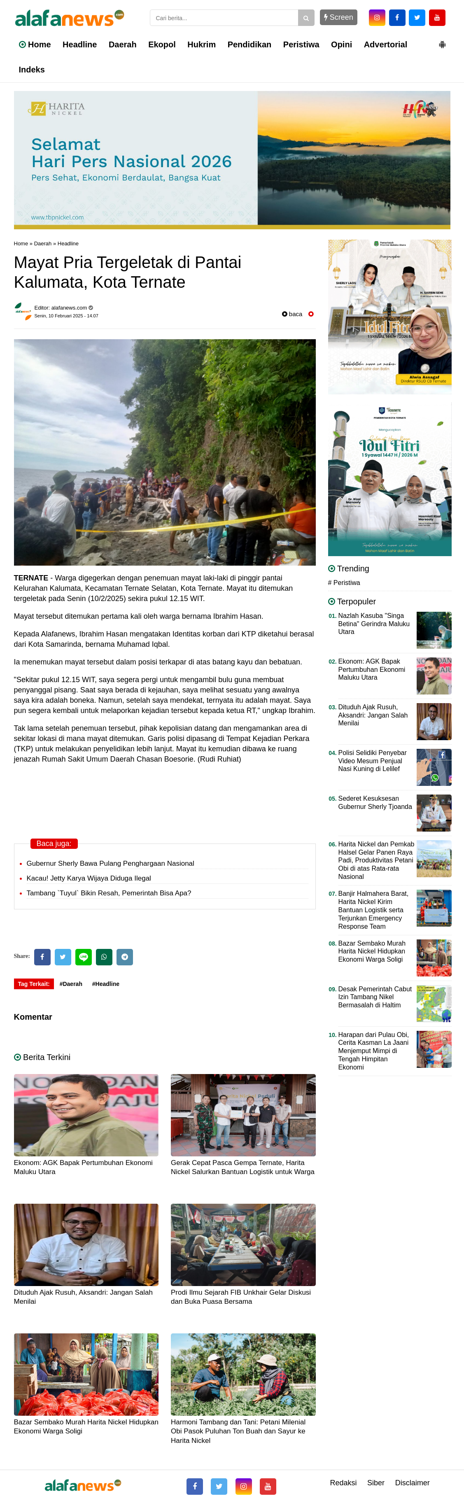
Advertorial (386, 44)
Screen (338, 17)
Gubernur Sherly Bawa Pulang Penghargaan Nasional (110, 863)
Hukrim (201, 44)
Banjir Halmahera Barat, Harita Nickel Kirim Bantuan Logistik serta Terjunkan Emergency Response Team (373, 910)
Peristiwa (301, 44)
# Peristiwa (344, 582)
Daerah (123, 44)
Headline (80, 44)
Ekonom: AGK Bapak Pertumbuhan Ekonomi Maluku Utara (372, 669)
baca (292, 313)
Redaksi (343, 1483)
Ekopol (162, 44)
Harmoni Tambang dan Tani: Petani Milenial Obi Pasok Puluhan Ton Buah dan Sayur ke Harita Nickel (238, 1431)
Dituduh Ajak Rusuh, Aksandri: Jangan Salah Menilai (373, 715)
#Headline (105, 984)
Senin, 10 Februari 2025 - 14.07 (66, 315)
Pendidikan (250, 44)
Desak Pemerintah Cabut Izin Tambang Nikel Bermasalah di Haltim (375, 997)
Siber (376, 1483)
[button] (442, 41)
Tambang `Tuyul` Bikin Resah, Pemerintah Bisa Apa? (109, 893)
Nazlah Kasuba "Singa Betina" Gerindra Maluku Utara (374, 624)
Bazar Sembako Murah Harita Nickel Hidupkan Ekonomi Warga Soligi (372, 951)
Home (35, 44)
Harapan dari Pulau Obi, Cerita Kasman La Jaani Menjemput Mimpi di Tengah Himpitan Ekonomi (373, 1051)
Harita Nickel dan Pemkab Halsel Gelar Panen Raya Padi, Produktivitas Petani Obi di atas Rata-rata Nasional (376, 861)
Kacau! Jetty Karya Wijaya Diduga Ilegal (89, 878)
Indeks (32, 69)
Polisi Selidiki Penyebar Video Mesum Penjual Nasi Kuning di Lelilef (372, 761)
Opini (341, 44)
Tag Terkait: (34, 984)
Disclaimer (412, 1483)
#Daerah (71, 984)
